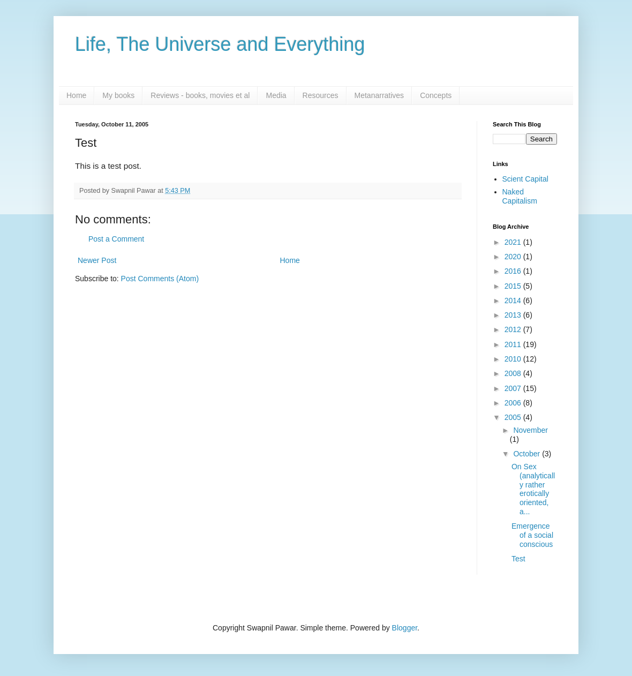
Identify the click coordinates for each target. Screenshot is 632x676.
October (527, 453)
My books (118, 95)
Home (76, 95)
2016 (514, 271)
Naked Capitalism (519, 196)
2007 (514, 388)
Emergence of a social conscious (532, 535)
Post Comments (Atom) (160, 278)
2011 (514, 344)
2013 (514, 315)
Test (518, 558)
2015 (514, 286)
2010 (514, 359)
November (530, 430)
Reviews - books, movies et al (200, 95)
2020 (514, 256)
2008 (514, 373)
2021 (514, 242)
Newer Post (97, 260)
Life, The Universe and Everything (220, 44)
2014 (514, 300)
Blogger (404, 628)
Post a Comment (116, 239)
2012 (514, 329)
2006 (514, 403)
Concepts (436, 95)
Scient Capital (525, 179)
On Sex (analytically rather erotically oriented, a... (533, 489)
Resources (320, 95)
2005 (514, 417)
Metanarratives (379, 95)
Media (276, 95)
